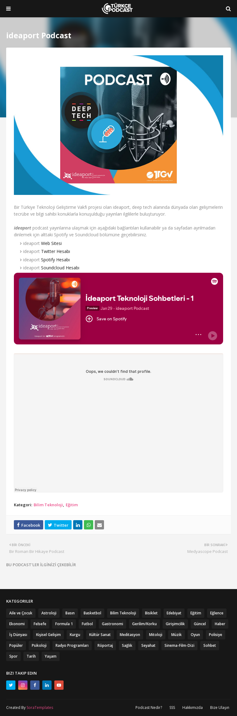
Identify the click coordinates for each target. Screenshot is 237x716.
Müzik (176, 634)
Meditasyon (130, 634)
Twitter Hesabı (55, 251)
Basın (70, 613)
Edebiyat (174, 613)
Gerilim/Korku (144, 623)
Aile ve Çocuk (20, 613)
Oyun (195, 634)
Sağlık (127, 645)
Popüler (16, 645)
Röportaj (105, 645)
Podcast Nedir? (148, 707)
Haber (220, 623)
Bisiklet (151, 613)
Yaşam (50, 656)
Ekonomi (17, 623)
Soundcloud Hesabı (60, 268)
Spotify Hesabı (55, 260)
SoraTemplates (40, 707)
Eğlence (216, 613)
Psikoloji (39, 645)
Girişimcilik (175, 623)
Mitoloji (155, 634)
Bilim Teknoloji (48, 505)
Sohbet (209, 645)
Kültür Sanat (100, 634)
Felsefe (40, 623)
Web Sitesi (51, 243)
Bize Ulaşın (219, 707)
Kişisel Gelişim (48, 634)
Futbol (87, 623)
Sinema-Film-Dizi (179, 645)
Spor (13, 656)
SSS (172, 707)
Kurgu (75, 634)
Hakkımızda (192, 707)
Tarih (31, 656)
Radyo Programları (72, 645)
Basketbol (92, 613)
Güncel (200, 623)
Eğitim (72, 505)
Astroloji (48, 613)
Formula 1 (64, 623)
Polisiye (215, 634)
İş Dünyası (18, 634)
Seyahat (148, 645)
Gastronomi (112, 623)
